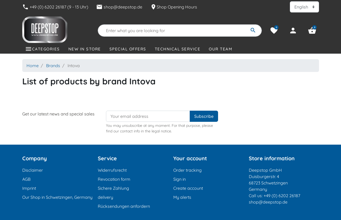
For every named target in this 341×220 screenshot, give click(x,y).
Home (32, 65)
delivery (105, 197)
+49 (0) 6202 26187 (282, 195)
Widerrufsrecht (112, 170)
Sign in (179, 179)
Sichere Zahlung (113, 188)
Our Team (220, 48)
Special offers (127, 48)
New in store (84, 48)
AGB (26, 179)
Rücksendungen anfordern (124, 206)
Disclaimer (32, 170)
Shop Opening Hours (173, 7)
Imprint (29, 188)
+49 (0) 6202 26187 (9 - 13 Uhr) (55, 7)
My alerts (182, 197)
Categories (46, 48)
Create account (188, 188)
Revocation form (114, 179)
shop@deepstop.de (119, 7)
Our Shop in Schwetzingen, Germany (57, 197)
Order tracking (187, 170)
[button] (312, 30)
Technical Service (178, 48)
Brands (53, 65)
